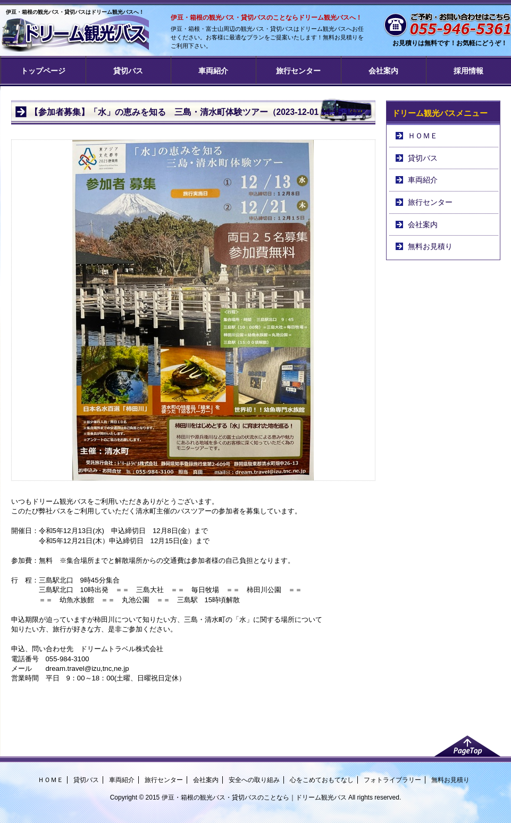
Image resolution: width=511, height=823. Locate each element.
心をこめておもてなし (322, 780)
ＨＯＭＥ (423, 135)
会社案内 (383, 70)
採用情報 (468, 70)
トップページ (43, 70)
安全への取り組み (254, 780)
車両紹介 (213, 70)
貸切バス (128, 70)
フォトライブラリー (392, 780)
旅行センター (298, 70)
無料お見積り (430, 246)
